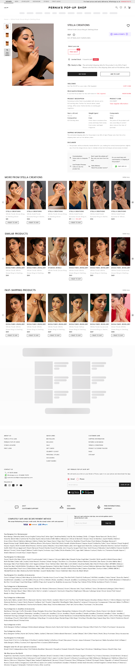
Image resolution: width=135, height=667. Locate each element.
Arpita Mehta (111, 544)
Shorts (106, 595)
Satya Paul (40, 532)
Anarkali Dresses (76, 623)
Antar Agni (49, 532)
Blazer (81, 629)
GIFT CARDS (50, 448)
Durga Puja (80, 645)
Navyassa (67, 636)
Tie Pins (72, 595)
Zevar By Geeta (122, 573)
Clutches (127, 611)
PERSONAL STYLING (52, 454)
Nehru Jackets (40, 629)
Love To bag (59, 573)
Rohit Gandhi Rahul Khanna (26, 541)
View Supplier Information (119, 103)
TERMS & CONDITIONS (96, 445)
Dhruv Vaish (26, 555)
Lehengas (7, 584)
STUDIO (46, 1)
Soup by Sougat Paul (74, 544)
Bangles (41, 607)
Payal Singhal (123, 539)
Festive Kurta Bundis (35, 600)
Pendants (20, 609)
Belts (106, 611)
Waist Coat (64, 595)
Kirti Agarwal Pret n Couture (37, 638)
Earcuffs (83, 607)
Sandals (100, 611)
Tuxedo (48, 598)
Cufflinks (125, 598)
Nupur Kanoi (51, 537)
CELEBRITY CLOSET (52, 451)
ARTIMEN (113, 559)
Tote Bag (82, 614)
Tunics (95, 584)
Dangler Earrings (25, 611)
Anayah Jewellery (71, 575)
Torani (13, 546)
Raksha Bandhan (38, 645)
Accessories (93, 598)
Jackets (45, 587)
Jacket (75, 629)
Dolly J (86, 532)
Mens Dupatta (75, 598)
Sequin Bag (102, 614)
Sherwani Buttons (10, 598)
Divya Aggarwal (19, 544)
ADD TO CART (115, 74)
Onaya (85, 534)
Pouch (16, 614)
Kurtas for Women (41, 584)
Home (6, 19)
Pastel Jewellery (76, 609)
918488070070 (126, 1)
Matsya (6, 546)
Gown (67, 584)
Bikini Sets (31, 587)
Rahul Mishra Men (34, 564)
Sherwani (32, 595)
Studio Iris (101, 546)
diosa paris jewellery (15, 268)
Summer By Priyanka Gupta (30, 534)
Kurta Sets (23, 584)
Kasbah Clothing (70, 562)
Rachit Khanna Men (101, 559)
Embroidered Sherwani (63, 629)
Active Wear (78, 600)
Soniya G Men (102, 564)
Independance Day (20, 645)
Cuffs (22, 607)
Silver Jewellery (117, 609)
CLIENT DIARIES (51, 461)
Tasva (6, 555)
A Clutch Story (103, 575)
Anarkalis (15, 584)
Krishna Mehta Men (114, 557)
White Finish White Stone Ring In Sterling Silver (14, 271)
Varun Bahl (59, 541)
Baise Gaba (46, 534)
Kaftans (88, 584)
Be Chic (7, 578)
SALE (48, 445)
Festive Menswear (59, 600)
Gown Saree (106, 587)
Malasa (29, 546)
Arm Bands (111, 607)
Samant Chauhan (121, 541)
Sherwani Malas (115, 598)
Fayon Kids (8, 636)
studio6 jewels (55, 268)
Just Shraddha (27, 575)
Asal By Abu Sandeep (75, 532)
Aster (108, 573)
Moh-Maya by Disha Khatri (32, 573)
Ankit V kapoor (48, 555)
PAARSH (120, 562)
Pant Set (70, 600)
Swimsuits (61, 587)
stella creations (13, 211)
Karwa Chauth (108, 645)
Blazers (119, 595)
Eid (30, 645)
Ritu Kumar (47, 539)
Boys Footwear (109, 629)
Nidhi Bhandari (115, 575)
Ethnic (6, 600)
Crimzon (114, 578)
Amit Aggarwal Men (37, 559)
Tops (82, 584)
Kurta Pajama (29, 598)
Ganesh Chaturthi (68, 645)
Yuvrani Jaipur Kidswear (81, 636)
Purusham (73, 557)
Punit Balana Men (22, 559)
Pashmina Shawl (122, 614)
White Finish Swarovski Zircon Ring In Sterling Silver (120, 271)
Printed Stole (24, 616)
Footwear (87, 600)
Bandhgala (65, 598)
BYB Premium (53, 638)
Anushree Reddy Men (85, 559)
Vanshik (93, 555)
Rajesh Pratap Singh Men (79, 555)
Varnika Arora (48, 573)
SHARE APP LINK (125, 484)
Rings (35, 607)
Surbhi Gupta (38, 546)
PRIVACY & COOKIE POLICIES (98, 448)
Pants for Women (10, 587)
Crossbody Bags (53, 614)
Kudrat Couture (82, 562)
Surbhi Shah (8, 544)
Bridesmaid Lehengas (106, 584)
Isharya (18, 573)
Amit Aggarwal (79, 541)
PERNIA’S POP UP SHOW (12, 442)
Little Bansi (25, 636)
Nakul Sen (42, 537)
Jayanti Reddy (107, 534)
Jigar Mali (79, 546)
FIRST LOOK (56, 1)
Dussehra (57, 645)
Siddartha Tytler (99, 539)
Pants (49, 595)
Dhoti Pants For (95, 623)
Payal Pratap (86, 537)
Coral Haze (15, 578)
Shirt (86, 629)
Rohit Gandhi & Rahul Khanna (70, 539)
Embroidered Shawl (11, 616)
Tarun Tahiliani (111, 539)
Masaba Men (111, 562)
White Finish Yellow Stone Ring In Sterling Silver (77, 328)
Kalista (116, 534)
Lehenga (24, 623)
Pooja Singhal (30, 532)
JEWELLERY (25, 1)
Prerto (107, 578)
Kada (88, 611)
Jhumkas (36, 611)
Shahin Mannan (9, 548)
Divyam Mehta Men (62, 555)
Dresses (60, 584)
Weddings (97, 645)
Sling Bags (42, 614)
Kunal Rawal (34, 557)
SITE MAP (92, 454)
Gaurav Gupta (9, 541)
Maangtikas (66, 607)
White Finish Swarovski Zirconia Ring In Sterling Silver (99, 328)
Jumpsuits (52, 587)
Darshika (93, 557)
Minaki (48, 575)
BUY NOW (82, 74)
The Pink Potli (69, 573)
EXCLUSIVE (49, 442)
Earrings (16, 607)
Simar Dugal (21, 546)
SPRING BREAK (113, 564)
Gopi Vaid (87, 544)
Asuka (26, 557)
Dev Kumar (102, 557)
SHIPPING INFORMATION (96, 439)
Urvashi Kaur (20, 548)
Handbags (9, 614)
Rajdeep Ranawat (108, 537)
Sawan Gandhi (122, 544)
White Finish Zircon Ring (57, 270)
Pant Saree (116, 587)
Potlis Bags (118, 611)
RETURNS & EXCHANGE (96, 442)
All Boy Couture (20, 638)
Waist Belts (24, 614)
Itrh (73, 546)
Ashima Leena (42, 541)
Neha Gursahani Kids (110, 636)
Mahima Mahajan (25, 537)
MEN (16, 1)
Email (71, 479)
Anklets (119, 607)
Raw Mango (8, 532)
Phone (81, 479)
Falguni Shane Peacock (98, 532)
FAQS (90, 451)
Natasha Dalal (19, 532)
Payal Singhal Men (10, 564)
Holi (11, 645)
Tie (94, 600)
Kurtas (39, 595)
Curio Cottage (9, 573)
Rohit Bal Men (9, 557)
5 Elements (125, 575)
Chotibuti (33, 636)
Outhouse (86, 573)
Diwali (6, 645)
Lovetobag (83, 575)
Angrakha (55, 598)
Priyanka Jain (61, 544)
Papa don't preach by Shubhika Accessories (55, 578)
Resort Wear (22, 587)
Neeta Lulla (68, 541)
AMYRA (35, 578)
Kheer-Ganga (52, 557)
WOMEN (9, 1)
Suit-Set (126, 595)
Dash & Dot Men (15, 555)
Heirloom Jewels (10, 609)
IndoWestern (21, 600)
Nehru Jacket (17, 595)
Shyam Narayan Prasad (35, 544)
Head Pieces (91, 607)
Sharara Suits (51, 623)
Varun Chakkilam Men (64, 566)
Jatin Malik (73, 559)
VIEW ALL (126, 177)
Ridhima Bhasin (36, 539)
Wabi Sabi (19, 557)
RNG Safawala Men (48, 564)
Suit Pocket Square (83, 595)
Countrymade (37, 555)
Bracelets (28, 607)
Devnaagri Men (9, 559)
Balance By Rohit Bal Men (30, 566)
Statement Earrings (11, 611)
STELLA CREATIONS (79, 25)
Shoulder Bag (91, 614)
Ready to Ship (9, 589)
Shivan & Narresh (76, 534)
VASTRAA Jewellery (98, 573)
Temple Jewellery (89, 609)
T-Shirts (112, 595)
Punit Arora (22, 564)
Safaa (57, 546)
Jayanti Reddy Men (48, 566)
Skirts (39, 587)
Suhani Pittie (86, 578)
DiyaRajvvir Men (33, 562)
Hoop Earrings (52, 611)
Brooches (99, 600)
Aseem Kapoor (32, 548)
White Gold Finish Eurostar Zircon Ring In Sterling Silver (77, 215)
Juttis (111, 611)
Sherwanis (53, 584)
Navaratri (49, 645)
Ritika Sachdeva (98, 578)
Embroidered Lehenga (37, 623)
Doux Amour (92, 575)
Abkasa (119, 559)
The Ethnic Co (63, 557)
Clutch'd (79, 573)
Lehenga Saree (95, 587)
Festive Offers (20, 589)
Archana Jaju (49, 546)
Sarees (31, 584)
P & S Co (16, 636)
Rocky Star (112, 532)
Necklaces (7, 607)
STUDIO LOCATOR (10, 445)
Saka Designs (9, 638)
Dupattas (69, 587)
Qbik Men (64, 559)
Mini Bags (74, 614)
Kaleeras (75, 607)
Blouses (86, 587)
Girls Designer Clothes (12, 623)
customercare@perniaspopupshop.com (16, 476)
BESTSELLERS (50, 439)
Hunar (113, 573)
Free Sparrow (97, 636)
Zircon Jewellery (63, 609)
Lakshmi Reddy (43, 636)
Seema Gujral (87, 539)
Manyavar (65, 534)
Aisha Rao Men (9, 562)
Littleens (122, 636)
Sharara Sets (75, 584)
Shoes (94, 611)
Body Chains (101, 607)
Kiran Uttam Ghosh (11, 537)
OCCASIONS (50, 458)
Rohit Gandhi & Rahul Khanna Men (69, 564)
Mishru (35, 537)
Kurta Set (60, 623)
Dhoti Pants (119, 584)
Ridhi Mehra (55, 534)
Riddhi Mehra (24, 539)
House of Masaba (98, 544)
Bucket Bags (64, 614)
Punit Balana (96, 537)
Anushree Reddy (60, 532)
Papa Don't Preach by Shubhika (69, 537)
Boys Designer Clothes (12, 629)
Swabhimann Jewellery (12, 575)
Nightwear (78, 587)
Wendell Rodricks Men (12, 566)
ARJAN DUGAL (21, 562)
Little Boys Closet (56, 636)
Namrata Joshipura (93, 541)
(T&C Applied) (101, 93)
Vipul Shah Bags (26, 578)
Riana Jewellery (57, 575)
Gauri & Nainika (95, 534)
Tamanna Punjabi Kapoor (115, 546)
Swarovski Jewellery (48, 609)
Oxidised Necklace (80, 611)
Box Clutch (111, 614)
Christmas (89, 645)
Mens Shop (47, 600)
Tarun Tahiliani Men (52, 559)
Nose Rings (57, 607)
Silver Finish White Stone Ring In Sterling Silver (119, 328)
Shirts (25, 595)
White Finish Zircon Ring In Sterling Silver (15, 215)
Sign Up (108, 519)
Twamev (43, 557)
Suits (44, 595)
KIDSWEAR (36, 1)
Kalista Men (58, 562)
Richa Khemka (66, 546)
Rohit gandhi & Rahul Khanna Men (109, 555)
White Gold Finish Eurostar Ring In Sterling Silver (36, 215)
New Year (117, 645)
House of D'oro (39, 575)
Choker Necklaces (65, 611)
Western (13, 600)
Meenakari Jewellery (32, 609)
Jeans (20, 598)
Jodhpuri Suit (40, 598)
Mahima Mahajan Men (97, 562)
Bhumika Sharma (107, 541)
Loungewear (103, 598)
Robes (100, 595)
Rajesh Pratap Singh (11, 539)
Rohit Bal (55, 539)
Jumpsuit (84, 598)
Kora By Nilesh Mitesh (80, 566)
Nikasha (51, 541)
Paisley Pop (76, 578)
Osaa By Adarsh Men (11, 534)
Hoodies (94, 595)
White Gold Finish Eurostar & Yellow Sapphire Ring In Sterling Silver (120, 215)
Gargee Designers (46, 562)
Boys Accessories (122, 629)
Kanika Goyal (50, 544)
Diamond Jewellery (104, 609)
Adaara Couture (90, 546)
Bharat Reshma (83, 557)
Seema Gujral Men (89, 564)
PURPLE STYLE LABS (10, 439)
